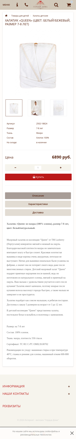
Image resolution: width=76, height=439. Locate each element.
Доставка (38, 212)
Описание (38, 195)
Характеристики (38, 204)
